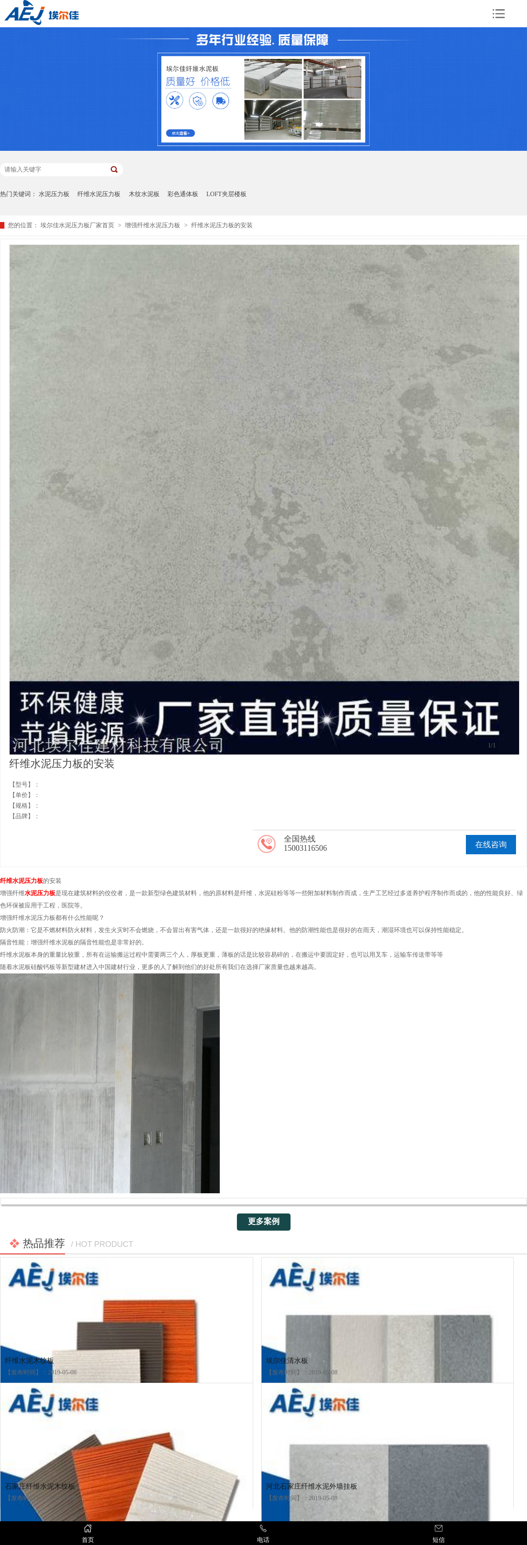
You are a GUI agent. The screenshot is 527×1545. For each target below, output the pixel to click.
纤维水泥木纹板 (29, 1360)
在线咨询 (491, 844)
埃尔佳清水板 (287, 1360)
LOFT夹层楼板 (227, 194)
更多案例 (264, 1221)
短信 (439, 1533)
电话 (263, 1533)
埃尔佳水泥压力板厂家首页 (77, 225)
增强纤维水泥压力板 (152, 225)
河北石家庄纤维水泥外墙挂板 (311, 1486)
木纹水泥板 (144, 194)
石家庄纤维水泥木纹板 (40, 1486)
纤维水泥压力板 (98, 194)
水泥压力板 (54, 194)
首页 (87, 1533)
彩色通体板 (182, 194)
